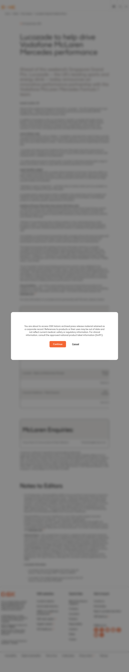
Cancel (76, 344)
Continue (57, 344)
